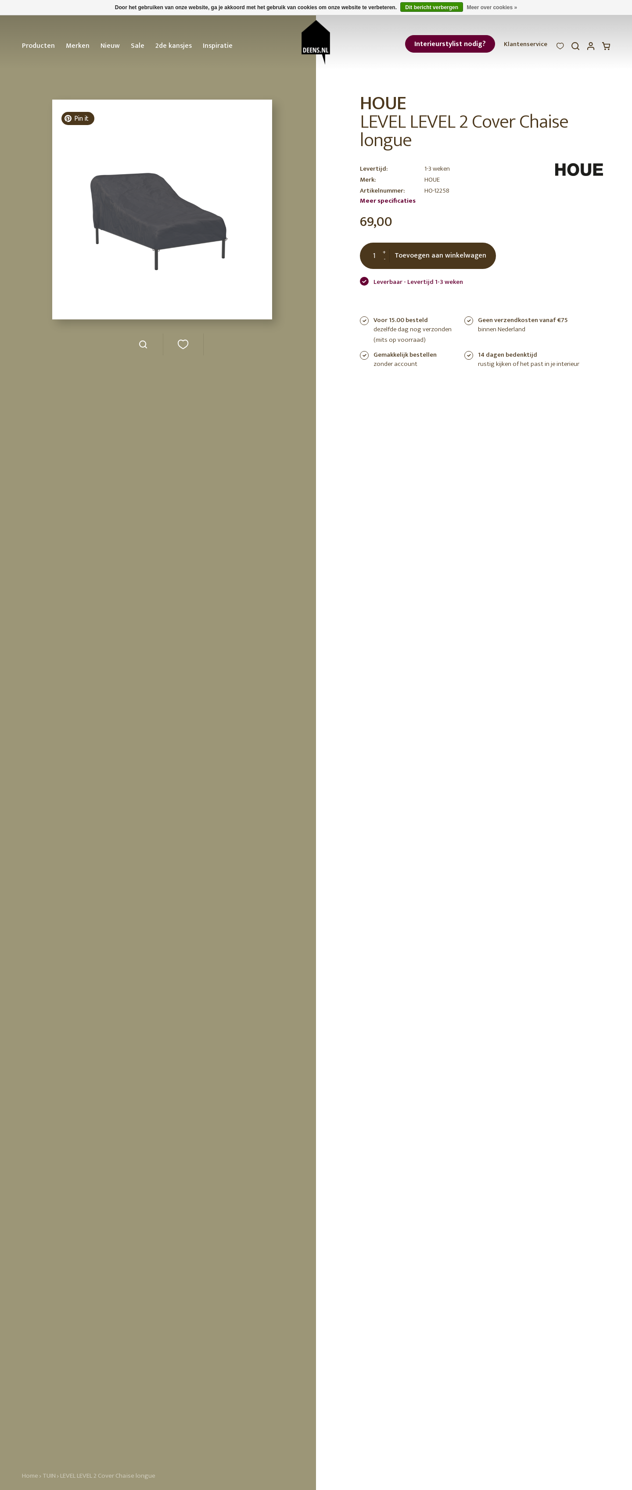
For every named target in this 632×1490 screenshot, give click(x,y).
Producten (38, 46)
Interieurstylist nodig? (450, 44)
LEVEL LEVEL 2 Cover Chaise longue (107, 1475)
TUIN (49, 1475)
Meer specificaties (388, 200)
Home (30, 1475)
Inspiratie (218, 46)
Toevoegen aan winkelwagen (440, 255)
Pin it (76, 119)
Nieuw (110, 46)
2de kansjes (173, 46)
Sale (137, 46)
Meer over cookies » (492, 7)
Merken (78, 46)
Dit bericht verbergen (431, 7)
